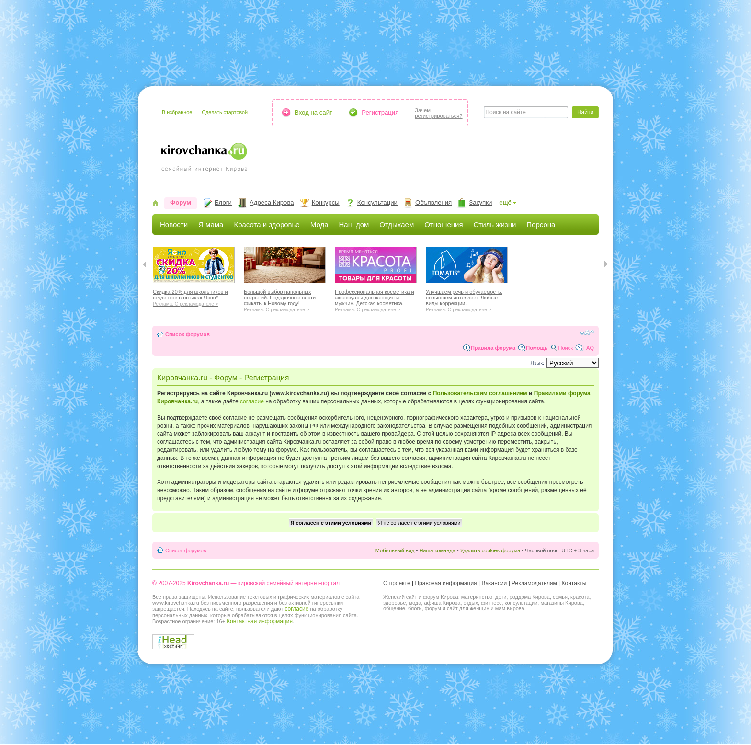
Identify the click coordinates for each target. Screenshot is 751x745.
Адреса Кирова (272, 202)
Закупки (480, 202)
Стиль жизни (495, 224)
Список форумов (187, 334)
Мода (319, 224)
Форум (180, 202)
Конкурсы (326, 202)
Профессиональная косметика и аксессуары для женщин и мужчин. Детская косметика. (376, 299)
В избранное (177, 112)
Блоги (223, 202)
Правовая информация (446, 583)
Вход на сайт (313, 112)
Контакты (574, 583)
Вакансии (494, 583)
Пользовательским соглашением (480, 393)
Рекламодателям (534, 583)
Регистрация (380, 112)
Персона (540, 224)
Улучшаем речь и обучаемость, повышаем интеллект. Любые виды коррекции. (467, 299)
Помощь (536, 348)
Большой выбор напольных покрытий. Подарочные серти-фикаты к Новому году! (285, 299)
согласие (252, 401)
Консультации (377, 202)
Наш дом (354, 224)
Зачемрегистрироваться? (438, 113)
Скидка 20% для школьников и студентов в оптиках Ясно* (194, 296)
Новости (174, 224)
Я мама (210, 224)
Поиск (565, 348)
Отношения (443, 224)
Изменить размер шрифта (587, 332)
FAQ (588, 348)
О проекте (396, 583)
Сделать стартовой (225, 112)
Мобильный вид (395, 550)
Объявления (433, 202)
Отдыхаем (396, 224)
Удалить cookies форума (490, 550)
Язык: (537, 363)
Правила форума (493, 348)
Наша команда (437, 550)
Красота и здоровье (266, 224)
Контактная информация (260, 621)
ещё (505, 202)
